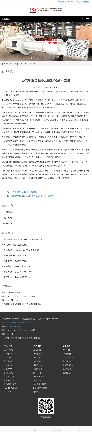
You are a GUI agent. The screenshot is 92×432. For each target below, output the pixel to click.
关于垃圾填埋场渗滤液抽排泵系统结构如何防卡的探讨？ (33, 196)
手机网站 (61, 2)
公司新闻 (8, 212)
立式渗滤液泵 (68, 365)
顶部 (80, 428)
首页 (15, 64)
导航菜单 (6, 19)
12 (61, 58)
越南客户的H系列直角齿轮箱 (15, 256)
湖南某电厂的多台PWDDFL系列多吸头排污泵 (22, 250)
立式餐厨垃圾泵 (10, 384)
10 (55, 58)
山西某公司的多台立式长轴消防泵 (17, 277)
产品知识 (8, 223)
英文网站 (69, 2)
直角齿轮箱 (67, 373)
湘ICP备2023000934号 (11, 323)
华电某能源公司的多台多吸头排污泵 (18, 272)
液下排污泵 (8, 373)
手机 (34, 428)
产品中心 (8, 346)
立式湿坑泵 (8, 357)
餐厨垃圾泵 (67, 369)
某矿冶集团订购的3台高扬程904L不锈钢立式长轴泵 (24, 239)
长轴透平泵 (8, 369)
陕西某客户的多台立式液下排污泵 (17, 266)
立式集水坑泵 (9, 377)
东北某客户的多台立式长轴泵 (15, 261)
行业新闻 (32, 64)
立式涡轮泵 (8, 361)
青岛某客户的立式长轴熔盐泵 (15, 245)
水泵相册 (37, 346)
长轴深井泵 (8, 365)
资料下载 (66, 350)
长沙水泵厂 (25, 323)
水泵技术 (67, 346)
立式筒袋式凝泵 (69, 357)
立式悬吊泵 (8, 354)
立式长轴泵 (8, 350)
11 (58, 58)
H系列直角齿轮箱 (11, 388)
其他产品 (7, 392)
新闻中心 (24, 64)
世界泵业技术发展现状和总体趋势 (24, 192)
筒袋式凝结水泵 (10, 380)
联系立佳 (57, 428)
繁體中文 (86, 2)
